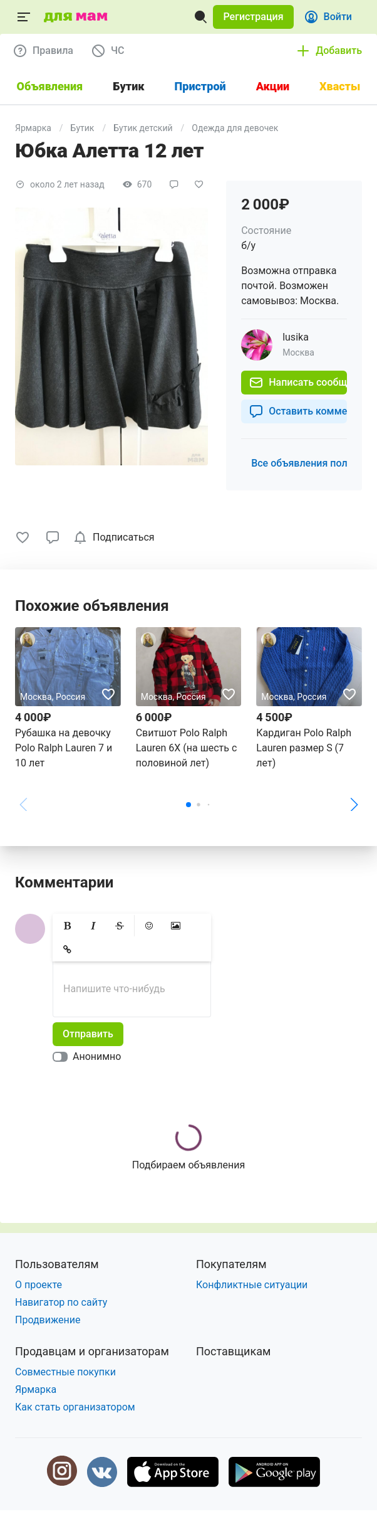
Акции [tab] (272, 86)
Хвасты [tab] (339, 86)
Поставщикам (233, 1351)
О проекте (38, 1285)
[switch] (89, 1056)
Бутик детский (142, 128)
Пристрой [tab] (200, 86)
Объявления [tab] (50, 86)
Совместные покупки (65, 1372)
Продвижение (48, 1320)
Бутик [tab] (128, 86)
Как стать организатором (75, 1407)
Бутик (83, 128)
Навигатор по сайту (61, 1302)
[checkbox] (116, 537)
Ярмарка (33, 128)
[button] (253, 17)
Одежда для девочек (235, 128)
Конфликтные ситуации (251, 1285)
